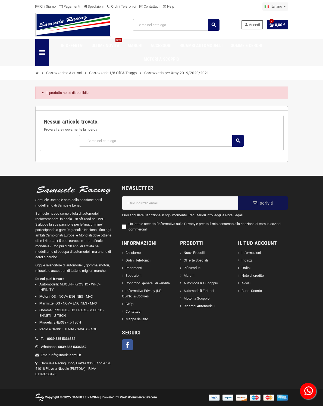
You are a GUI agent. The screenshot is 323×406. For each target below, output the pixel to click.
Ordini (246, 268)
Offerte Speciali (196, 260)
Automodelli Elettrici (199, 291)
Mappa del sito (137, 319)
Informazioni (251, 253)
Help (168, 6)
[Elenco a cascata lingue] (275, 6)
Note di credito (253, 275)
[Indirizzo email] (180, 203)
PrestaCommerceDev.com (138, 397)
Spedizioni (93, 6)
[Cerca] (176, 25)
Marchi (189, 275)
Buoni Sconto (252, 291)
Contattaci (149, 6)
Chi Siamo (45, 6)
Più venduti (192, 268)
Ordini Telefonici (121, 6)
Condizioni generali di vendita (148, 283)
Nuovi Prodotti (194, 253)
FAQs (130, 304)
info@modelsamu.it (66, 355)
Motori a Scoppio (196, 298)
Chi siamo (133, 253)
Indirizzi (247, 260)
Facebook (127, 344)
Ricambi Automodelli (199, 306)
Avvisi (246, 283)
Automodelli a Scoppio (201, 283)
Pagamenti (69, 6)
